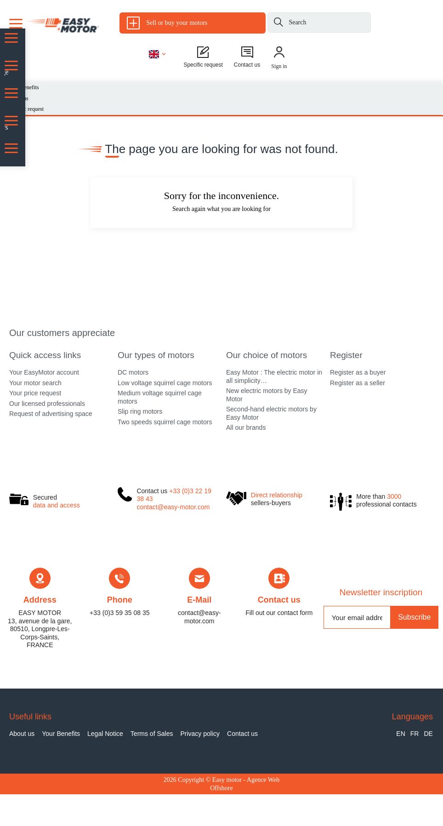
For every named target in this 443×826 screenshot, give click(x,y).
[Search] (278, 23)
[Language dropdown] (157, 53)
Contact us (279, 632)
